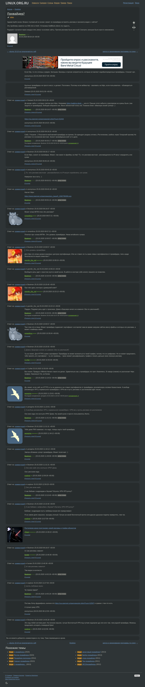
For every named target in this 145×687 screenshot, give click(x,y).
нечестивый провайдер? (91, 652)
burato (27, 555)
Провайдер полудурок (22, 658)
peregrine (28, 393)
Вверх (137, 675)
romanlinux (29, 216)
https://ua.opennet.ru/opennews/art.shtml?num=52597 (74, 603)
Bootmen (22, 34)
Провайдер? (16, 13)
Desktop (18, 9)
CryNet (27, 360)
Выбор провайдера (89, 655)
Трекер (63, 3)
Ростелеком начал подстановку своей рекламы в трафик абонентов (50, 528)
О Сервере (8, 675)
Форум (56, 3)
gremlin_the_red (30, 260)
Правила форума (18, 675)
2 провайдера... (20, 664)
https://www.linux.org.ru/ (12, 679)
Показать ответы (30, 112)
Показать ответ (29, 94)
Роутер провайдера (21, 655)
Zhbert (27, 532)
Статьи (50, 3)
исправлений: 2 (73, 315)
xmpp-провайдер (88, 658)
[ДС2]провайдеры (89, 664)
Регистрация (128, 3)
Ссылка (10, 46)
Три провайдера (88, 661)
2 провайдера (19, 652)
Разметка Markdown (31, 675)
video (12, 17)
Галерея (43, 3)
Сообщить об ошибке (12, 677)
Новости (35, 3)
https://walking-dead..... (75, 103)
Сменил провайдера (22, 661)
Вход (137, 3)
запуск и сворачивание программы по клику (119, 51)
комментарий (20, 100)
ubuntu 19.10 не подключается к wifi (22, 51)
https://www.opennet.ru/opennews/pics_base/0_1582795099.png (48, 196)
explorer (28, 475)
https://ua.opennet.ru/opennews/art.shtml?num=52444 (44, 119)
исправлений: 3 (73, 143)
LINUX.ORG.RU (17, 3)
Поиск (69, 3)
